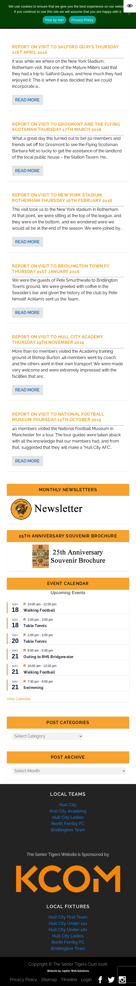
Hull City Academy (68, 811)
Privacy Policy (23, 979)
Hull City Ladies (68, 817)
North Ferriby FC (67, 823)
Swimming (33, 688)
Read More (27, 99)
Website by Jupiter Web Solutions (68, 971)
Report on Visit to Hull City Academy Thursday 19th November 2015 (57, 339)
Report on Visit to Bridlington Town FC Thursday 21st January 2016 (61, 269)
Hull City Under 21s (68, 923)
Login (86, 979)
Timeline (69, 979)
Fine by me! (54, 20)
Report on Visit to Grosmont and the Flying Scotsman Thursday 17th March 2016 (66, 127)
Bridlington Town (68, 829)
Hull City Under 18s (68, 929)
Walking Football (39, 610)
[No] (129, 13)
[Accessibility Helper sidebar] (129, 6)
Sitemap (49, 979)
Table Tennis (35, 626)
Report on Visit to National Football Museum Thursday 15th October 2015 (58, 417)
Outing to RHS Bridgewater (48, 657)
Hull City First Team (68, 917)
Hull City (67, 804)
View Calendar (19, 699)
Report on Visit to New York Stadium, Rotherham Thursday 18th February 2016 (62, 198)
